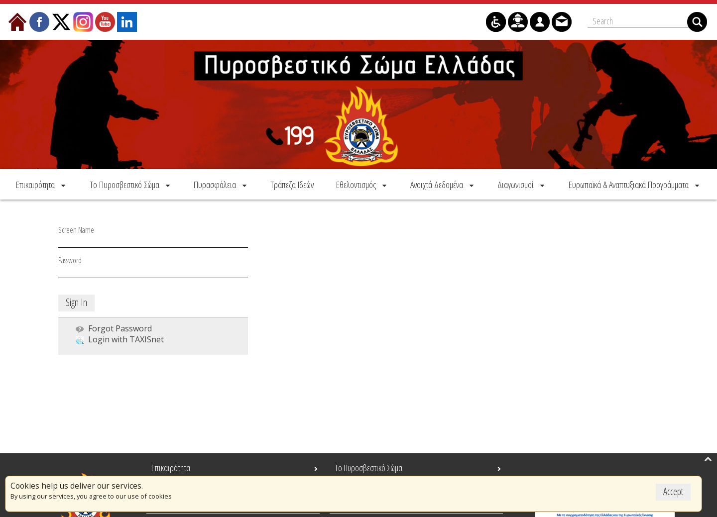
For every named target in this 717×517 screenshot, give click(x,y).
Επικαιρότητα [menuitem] (170, 468)
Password (70, 260)
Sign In (76, 302)
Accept (673, 491)
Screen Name (76, 229)
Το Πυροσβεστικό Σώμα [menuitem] (368, 468)
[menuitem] (41, 184)
